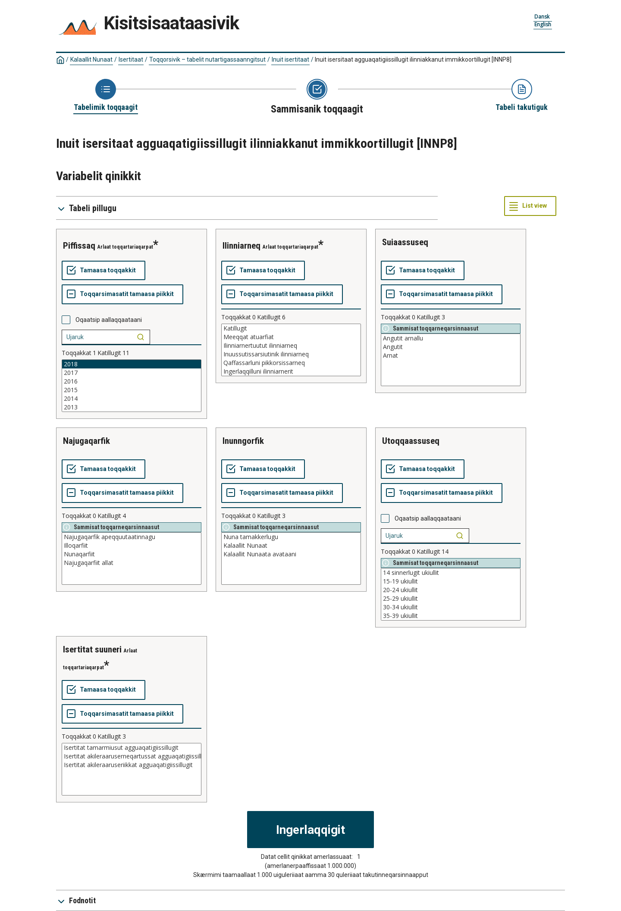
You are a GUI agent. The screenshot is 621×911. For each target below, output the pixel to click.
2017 (131, 372)
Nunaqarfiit (131, 554)
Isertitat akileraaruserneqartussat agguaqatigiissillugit (131, 756)
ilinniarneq (241, 245)
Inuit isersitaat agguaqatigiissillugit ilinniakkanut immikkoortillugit (413, 59)
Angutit (450, 347)
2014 (131, 398)
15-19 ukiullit (450, 581)
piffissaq (79, 245)
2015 (131, 390)
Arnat (450, 355)
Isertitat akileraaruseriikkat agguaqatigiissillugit (131, 765)
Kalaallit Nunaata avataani (291, 554)
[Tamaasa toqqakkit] (103, 271)
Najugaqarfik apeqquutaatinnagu (131, 537)
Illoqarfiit (131, 545)
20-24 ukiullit (450, 590)
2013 (131, 407)
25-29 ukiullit (450, 598)
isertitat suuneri (92, 649)
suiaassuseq (405, 242)
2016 (131, 381)
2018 (131, 364)
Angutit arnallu (450, 338)
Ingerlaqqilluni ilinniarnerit (291, 371)
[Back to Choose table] (105, 95)
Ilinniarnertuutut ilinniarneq (291, 345)
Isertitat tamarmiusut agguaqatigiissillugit (131, 747)
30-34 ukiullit (450, 607)
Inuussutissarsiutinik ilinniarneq (291, 354)
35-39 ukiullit (450, 615)
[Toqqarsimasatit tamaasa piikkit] (122, 294)
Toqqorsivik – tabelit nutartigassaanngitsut (207, 59)
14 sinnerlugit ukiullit (450, 572)
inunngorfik (243, 441)
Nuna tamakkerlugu (291, 537)
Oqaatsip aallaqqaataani (108, 319)
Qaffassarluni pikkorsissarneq (291, 363)
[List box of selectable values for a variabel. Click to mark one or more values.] (131, 385)
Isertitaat (131, 59)
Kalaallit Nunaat (91, 59)
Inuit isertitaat (290, 59)
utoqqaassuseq (410, 441)
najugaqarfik (86, 441)
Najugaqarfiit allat (131, 562)
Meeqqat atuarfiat (291, 337)
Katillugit (291, 328)
